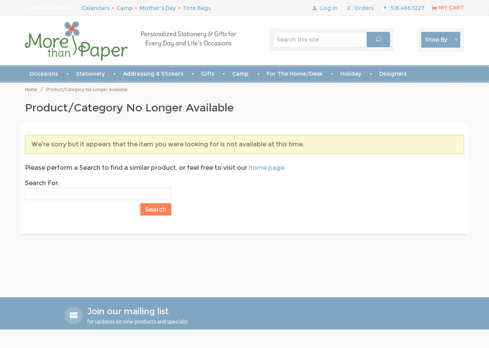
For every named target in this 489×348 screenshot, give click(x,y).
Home (31, 89)
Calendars (96, 8)
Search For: (42, 183)
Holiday (350, 73)
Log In (324, 8)
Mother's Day (157, 8)
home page (266, 167)
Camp (125, 8)
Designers (393, 73)
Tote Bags (197, 8)
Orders (359, 8)
